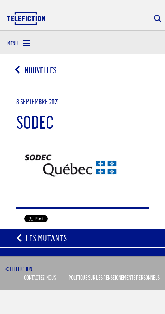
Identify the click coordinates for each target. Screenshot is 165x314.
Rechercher (157, 18)
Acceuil (26, 18)
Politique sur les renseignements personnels (114, 277)
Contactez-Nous (40, 277)
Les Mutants (46, 238)
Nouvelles (36, 70)
